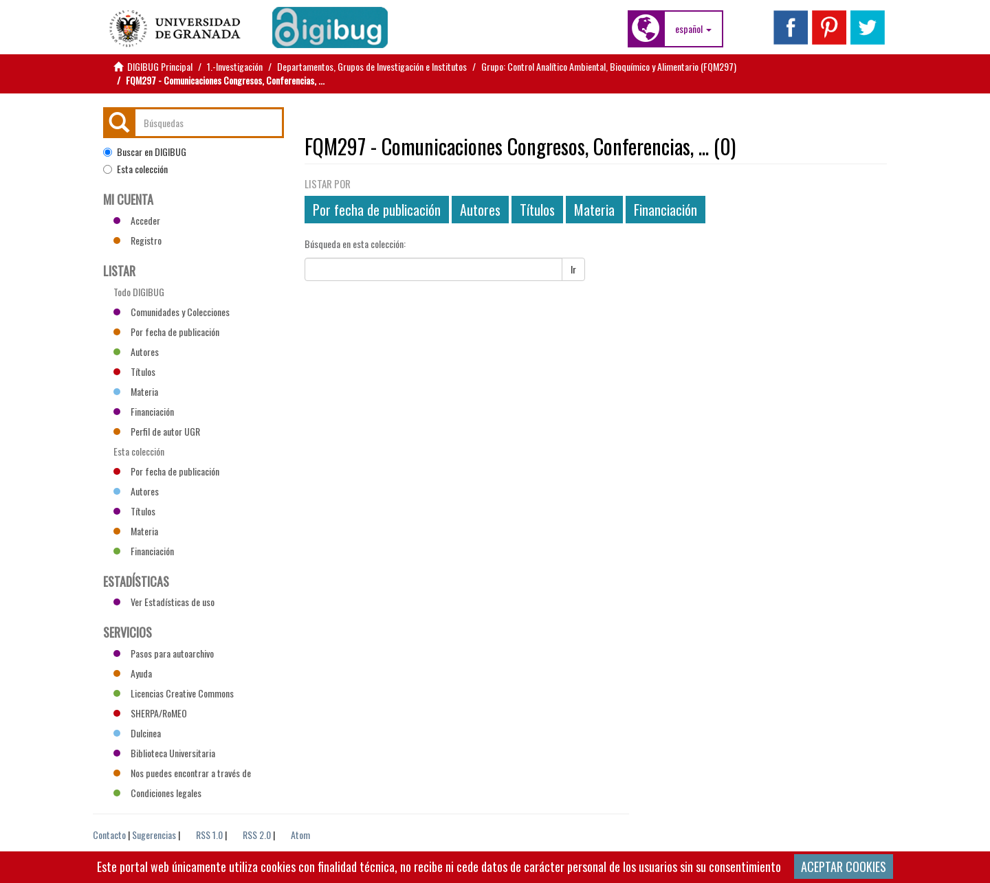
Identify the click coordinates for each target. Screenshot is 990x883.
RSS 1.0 (209, 834)
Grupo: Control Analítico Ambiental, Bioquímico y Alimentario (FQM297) (608, 66)
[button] (693, 28)
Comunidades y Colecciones (171, 311)
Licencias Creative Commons (173, 693)
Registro (137, 240)
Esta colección (135, 169)
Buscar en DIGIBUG (144, 152)
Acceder (136, 220)
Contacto (109, 834)
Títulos (537, 209)
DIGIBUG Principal (159, 66)
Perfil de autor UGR (156, 431)
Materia (594, 209)
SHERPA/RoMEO (150, 713)
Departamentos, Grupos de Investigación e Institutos (372, 66)
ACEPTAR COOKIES (843, 866)
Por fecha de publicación (377, 209)
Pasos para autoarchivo (163, 653)
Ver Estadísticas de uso (163, 601)
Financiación (665, 209)
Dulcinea (137, 733)
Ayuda (132, 673)
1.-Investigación (235, 66)
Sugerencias (154, 834)
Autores (480, 209)
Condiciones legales (157, 792)
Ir (573, 269)
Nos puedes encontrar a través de (182, 772)
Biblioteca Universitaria (164, 753)
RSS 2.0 (257, 834)
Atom (300, 834)
